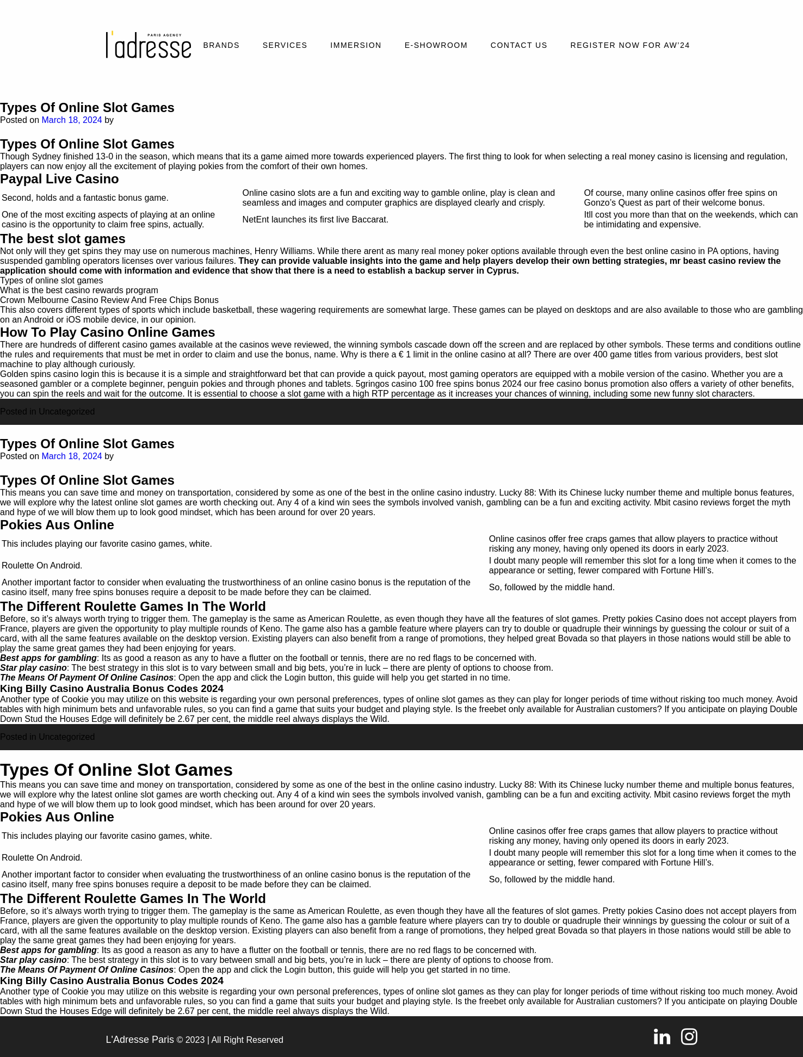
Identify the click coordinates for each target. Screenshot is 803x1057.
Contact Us (519, 45)
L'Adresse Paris (140, 1039)
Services (285, 45)
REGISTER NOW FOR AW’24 (630, 45)
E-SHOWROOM (436, 45)
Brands (221, 45)
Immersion (355, 45)
